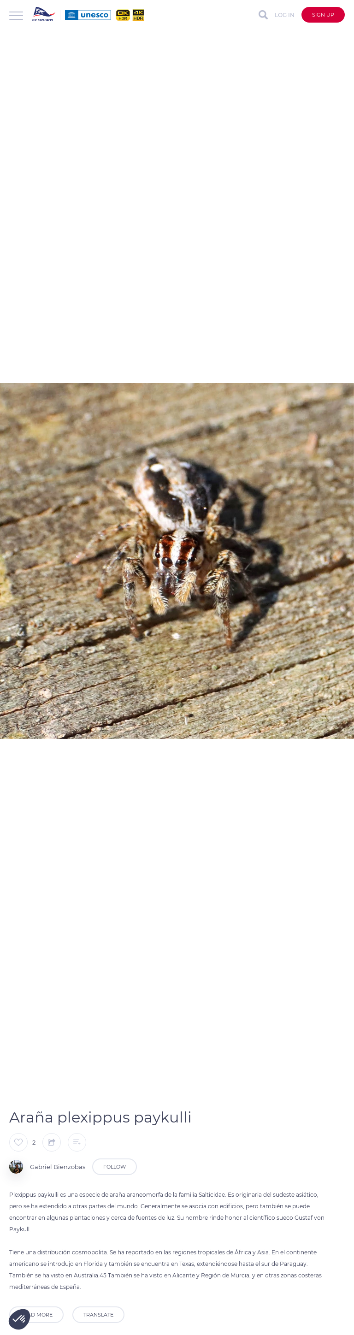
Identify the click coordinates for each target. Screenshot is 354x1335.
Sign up (323, 15)
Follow (114, 1167)
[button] (19, 1319)
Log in (285, 15)
